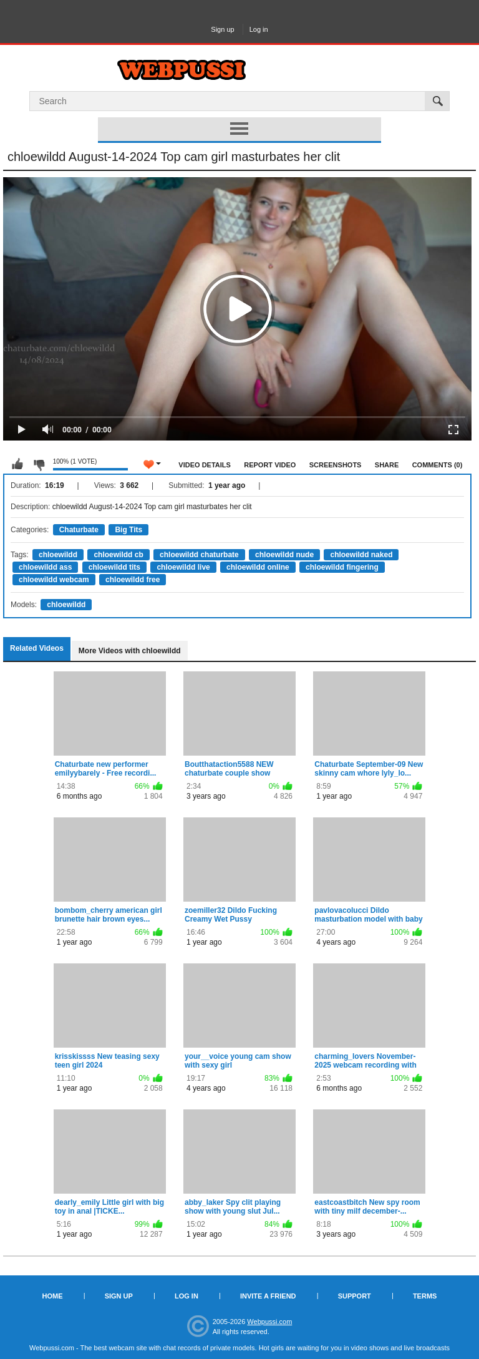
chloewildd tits (114, 567)
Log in (258, 29)
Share (387, 465)
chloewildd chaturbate (199, 554)
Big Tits (128, 529)
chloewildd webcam (54, 579)
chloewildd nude (284, 554)
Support (354, 1296)
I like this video (17, 464)
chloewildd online (257, 567)
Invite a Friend (268, 1296)
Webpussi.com (269, 1321)
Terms (425, 1296)
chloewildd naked (361, 554)
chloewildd (58, 554)
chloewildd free (132, 579)
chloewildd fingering (342, 567)
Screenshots (335, 465)
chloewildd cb (118, 554)
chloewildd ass (45, 567)
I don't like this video (38, 464)
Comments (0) (437, 465)
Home (52, 1296)
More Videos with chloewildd (130, 650)
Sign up (222, 29)
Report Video (270, 465)
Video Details (204, 465)
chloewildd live (183, 567)
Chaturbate (79, 529)
